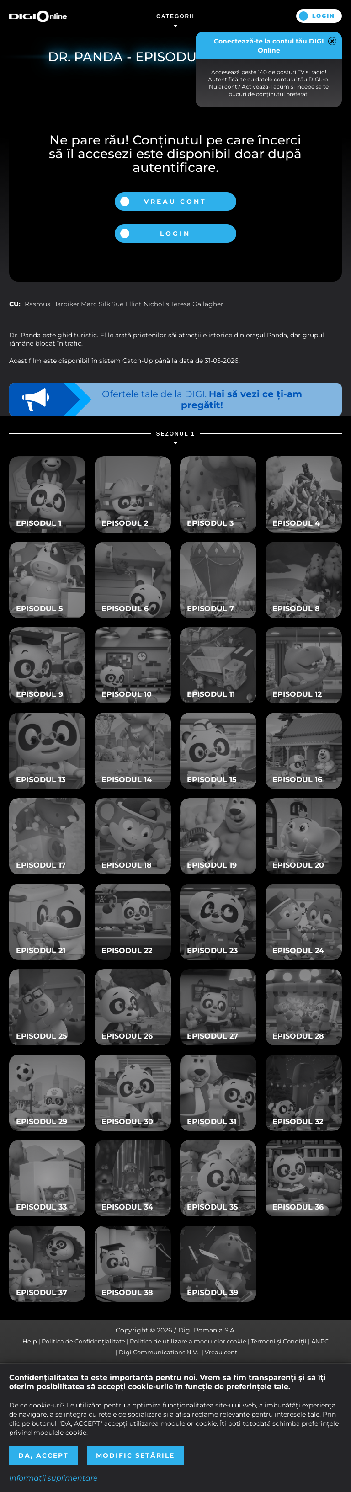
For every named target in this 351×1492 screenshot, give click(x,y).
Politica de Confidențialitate (83, 1341)
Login (323, 15)
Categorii (175, 16)
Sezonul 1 (175, 434)
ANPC (320, 1341)
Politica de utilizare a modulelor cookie (188, 1341)
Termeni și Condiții (279, 1341)
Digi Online (38, 16)
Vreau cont (175, 201)
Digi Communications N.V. (158, 1352)
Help (29, 1341)
